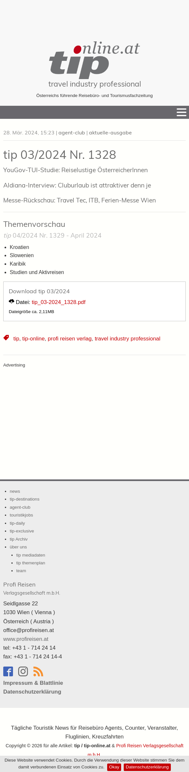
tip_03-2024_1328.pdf (58, 302)
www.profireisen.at (25, 639)
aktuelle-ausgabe (110, 132)
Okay (114, 767)
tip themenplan (30, 562)
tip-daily (17, 523)
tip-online (33, 339)
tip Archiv (19, 539)
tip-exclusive (22, 531)
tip (16, 339)
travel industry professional (94, 84)
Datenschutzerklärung (147, 767)
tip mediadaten (30, 555)
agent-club (71, 132)
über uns (18, 547)
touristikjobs (21, 515)
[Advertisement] (94, 16)
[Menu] (181, 112)
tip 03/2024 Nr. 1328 (59, 154)
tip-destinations (24, 499)
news (15, 491)
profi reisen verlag (70, 339)
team (21, 570)
